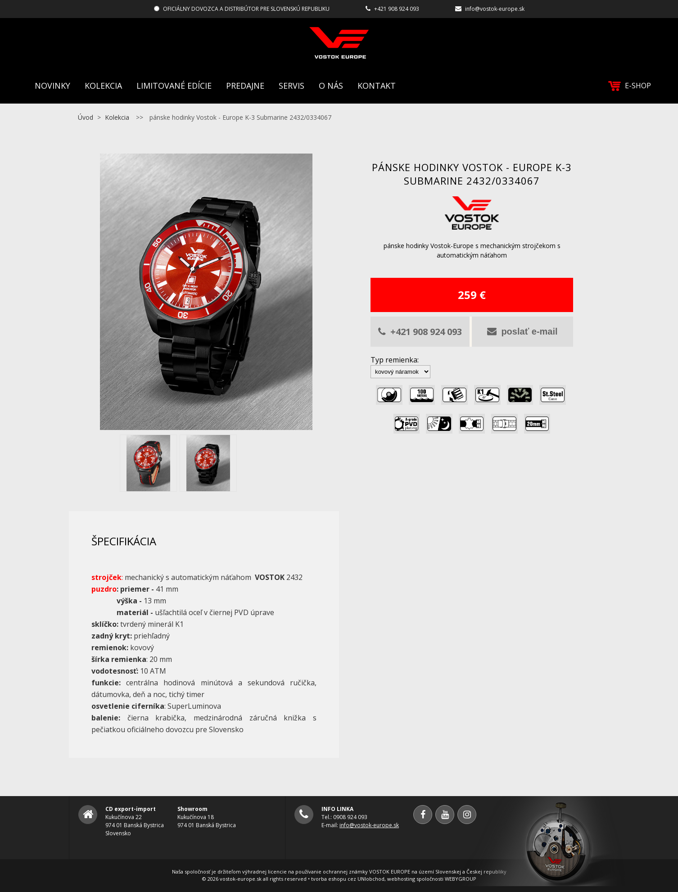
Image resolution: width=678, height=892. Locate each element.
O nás (331, 85)
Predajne (245, 85)
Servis (291, 85)
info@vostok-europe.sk (494, 9)
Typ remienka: (395, 360)
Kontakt (376, 85)
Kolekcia (103, 85)
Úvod (85, 117)
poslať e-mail (522, 331)
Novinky (52, 85)
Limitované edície (174, 85)
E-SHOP (629, 86)
